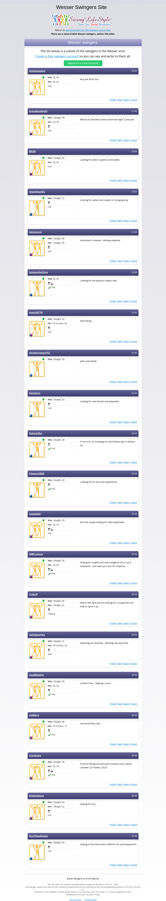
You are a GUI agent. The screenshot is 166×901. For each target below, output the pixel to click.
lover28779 (36, 312)
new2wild (35, 514)
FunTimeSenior (38, 836)
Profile (113, 100)
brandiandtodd (38, 111)
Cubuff (33, 594)
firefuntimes (36, 795)
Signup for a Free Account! (83, 63)
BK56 (32, 151)
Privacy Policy (91, 899)
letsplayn (34, 393)
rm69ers (34, 715)
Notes (126, 100)
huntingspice (37, 71)
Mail (120, 100)
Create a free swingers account (57, 56)
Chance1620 (36, 473)
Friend (134, 100)
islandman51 (37, 191)
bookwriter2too (38, 272)
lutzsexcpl (35, 232)
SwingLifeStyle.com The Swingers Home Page (88, 30)
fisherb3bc (35, 433)
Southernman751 (39, 352)
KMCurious (36, 554)
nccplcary (35, 755)
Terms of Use (75, 899)
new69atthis (36, 675)
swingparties (37, 634)
